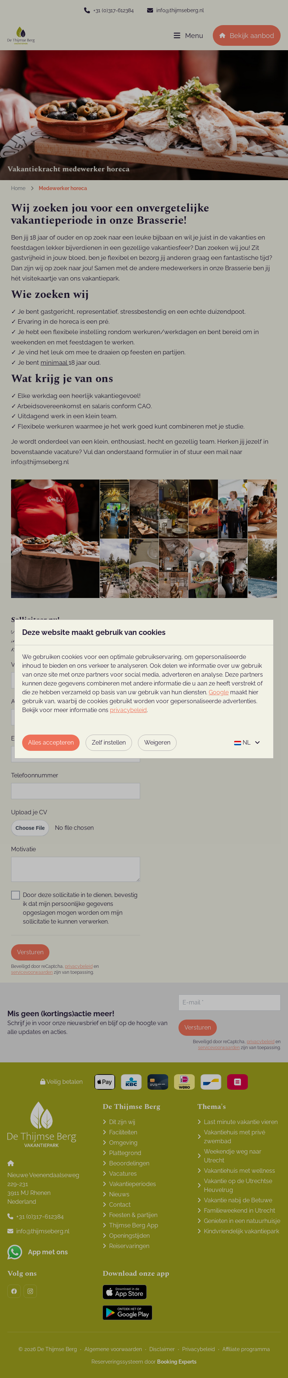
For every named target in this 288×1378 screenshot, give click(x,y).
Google (219, 692)
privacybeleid (128, 710)
